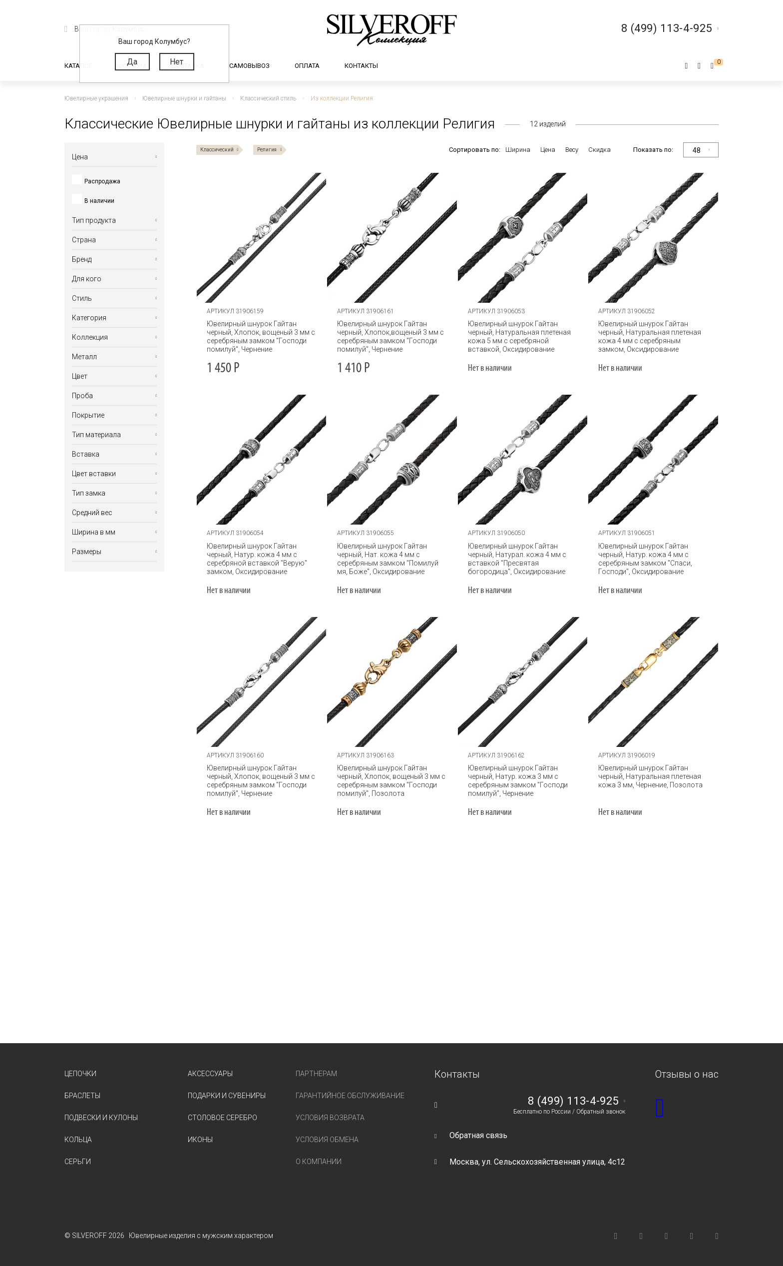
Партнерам (316, 1074)
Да (132, 61)
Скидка (599, 149)
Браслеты (82, 1096)
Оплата (307, 65)
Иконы (200, 1140)
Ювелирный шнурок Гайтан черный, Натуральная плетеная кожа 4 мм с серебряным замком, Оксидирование (649, 336)
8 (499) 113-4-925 (573, 1101)
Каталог (78, 65)
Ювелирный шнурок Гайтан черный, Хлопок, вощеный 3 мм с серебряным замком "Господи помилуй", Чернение (261, 336)
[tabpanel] (262, 238)
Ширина (517, 149)
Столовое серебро (222, 1118)
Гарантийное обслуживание (350, 1096)
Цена (547, 149)
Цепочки (80, 1074)
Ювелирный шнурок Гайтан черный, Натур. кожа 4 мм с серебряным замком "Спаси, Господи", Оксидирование (645, 559)
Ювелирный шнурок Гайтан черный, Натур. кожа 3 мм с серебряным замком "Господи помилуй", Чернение (518, 780)
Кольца (78, 1140)
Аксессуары (210, 1074)
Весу (571, 149)
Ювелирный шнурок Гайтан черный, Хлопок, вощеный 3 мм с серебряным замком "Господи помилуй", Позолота (391, 780)
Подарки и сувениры (227, 1096)
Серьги (77, 1162)
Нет (176, 61)
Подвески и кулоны (101, 1118)
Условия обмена (327, 1140)
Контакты (361, 65)
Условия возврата (330, 1118)
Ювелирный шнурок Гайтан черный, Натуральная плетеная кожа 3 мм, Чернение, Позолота (650, 776)
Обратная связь (478, 1135)
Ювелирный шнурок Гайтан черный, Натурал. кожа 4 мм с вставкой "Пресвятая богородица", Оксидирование (517, 559)
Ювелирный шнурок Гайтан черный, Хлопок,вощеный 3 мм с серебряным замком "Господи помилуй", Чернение (390, 336)
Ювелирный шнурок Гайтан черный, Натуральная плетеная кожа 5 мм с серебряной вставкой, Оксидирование (519, 336)
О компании (319, 1162)
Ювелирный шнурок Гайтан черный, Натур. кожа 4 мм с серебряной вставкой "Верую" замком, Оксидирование (257, 559)
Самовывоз (249, 65)
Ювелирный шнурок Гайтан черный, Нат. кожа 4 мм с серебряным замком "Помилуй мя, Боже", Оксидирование (387, 559)
